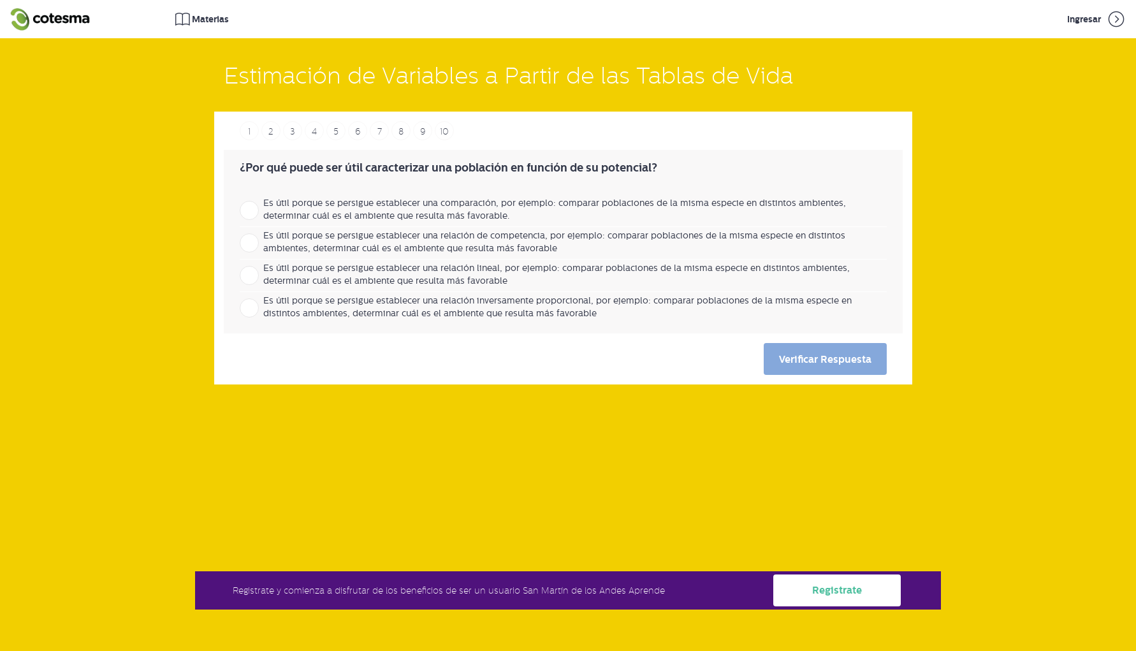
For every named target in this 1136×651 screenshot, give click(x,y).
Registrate (837, 590)
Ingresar (1096, 19)
